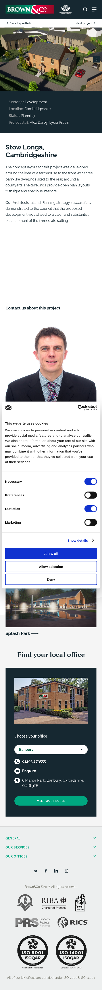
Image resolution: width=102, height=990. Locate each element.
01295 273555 (34, 761)
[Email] (17, 771)
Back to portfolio (19, 23)
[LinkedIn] (56, 870)
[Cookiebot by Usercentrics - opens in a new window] (77, 408)
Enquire (29, 771)
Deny (51, 579)
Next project (85, 23)
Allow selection (51, 566)
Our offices (17, 856)
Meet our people (51, 800)
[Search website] (85, 9)
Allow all (51, 554)
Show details (77, 540)
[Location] (17, 780)
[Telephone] (17, 761)
